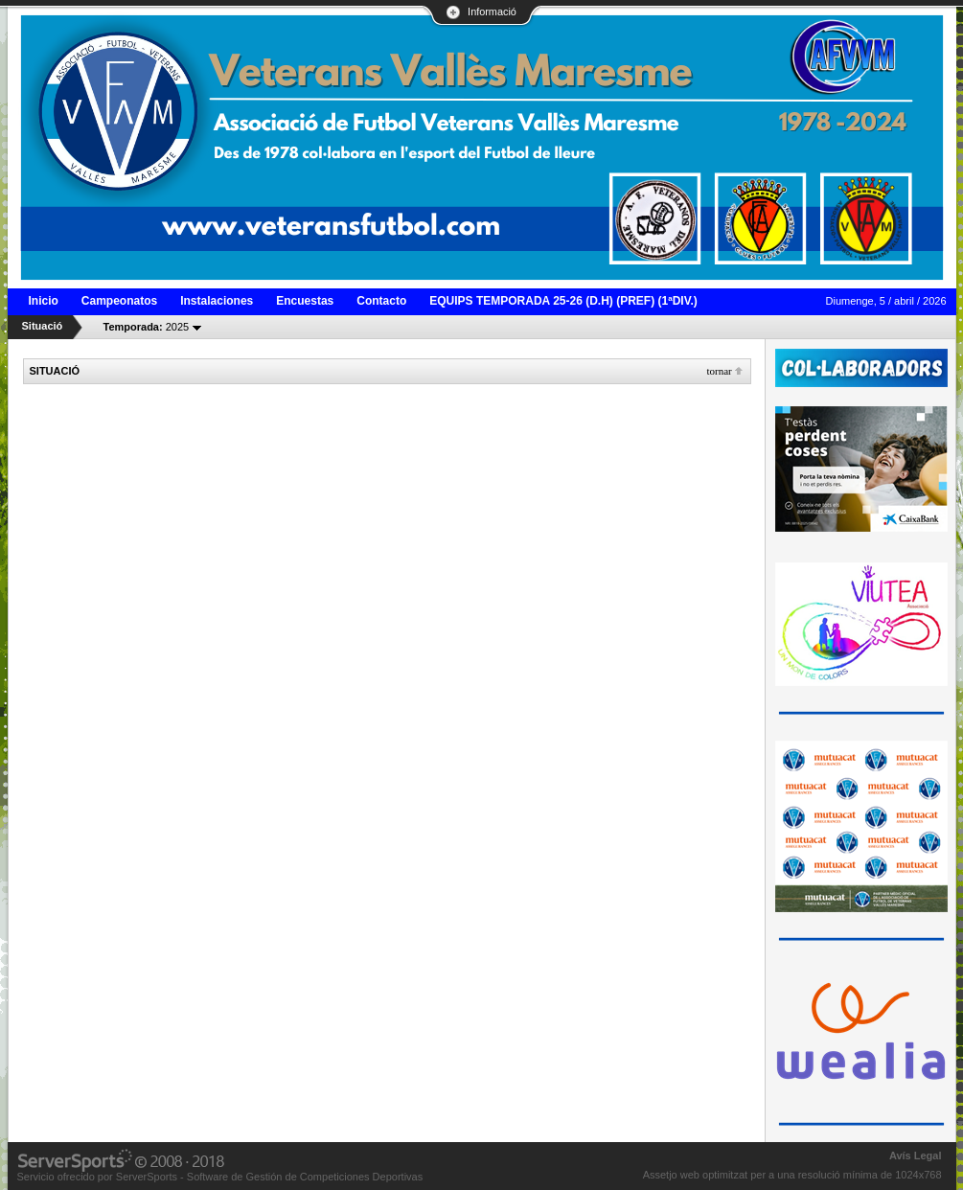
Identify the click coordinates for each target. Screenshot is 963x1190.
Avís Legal (915, 1155)
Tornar (718, 371)
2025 (146, 326)
